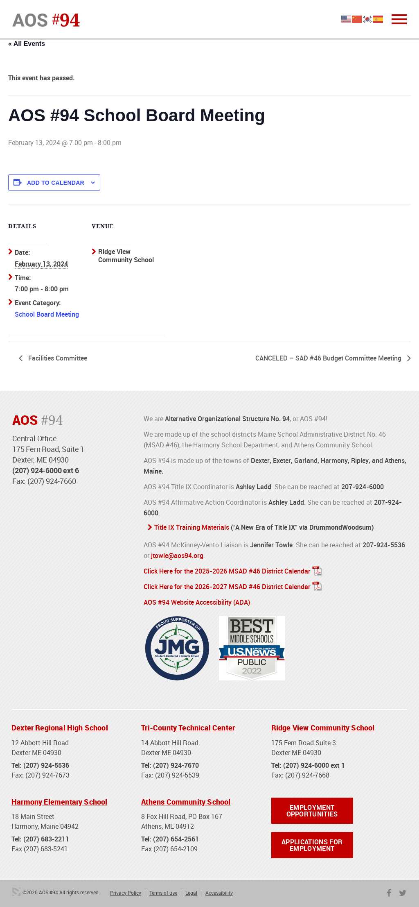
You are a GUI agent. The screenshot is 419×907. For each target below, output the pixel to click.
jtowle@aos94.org (177, 555)
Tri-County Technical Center (188, 727)
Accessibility (219, 892)
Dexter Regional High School (59, 727)
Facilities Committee (57, 358)
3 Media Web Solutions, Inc (16, 892)
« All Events (26, 43)
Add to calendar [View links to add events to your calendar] (55, 182)
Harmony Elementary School (59, 802)
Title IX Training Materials (191, 527)
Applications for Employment (312, 845)
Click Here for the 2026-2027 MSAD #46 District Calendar (227, 586)
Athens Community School (185, 802)
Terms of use (163, 892)
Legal (191, 892)
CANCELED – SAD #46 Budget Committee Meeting (329, 358)
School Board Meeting (47, 314)
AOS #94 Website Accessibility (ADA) (197, 602)
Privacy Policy (125, 892)
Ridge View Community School (323, 727)
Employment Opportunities (312, 811)
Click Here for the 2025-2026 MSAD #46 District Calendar (227, 571)
